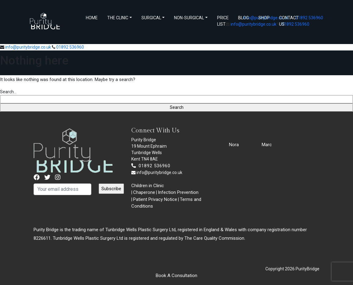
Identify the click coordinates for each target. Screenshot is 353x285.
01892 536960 (309, 17)
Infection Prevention (178, 192)
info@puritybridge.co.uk (28, 47)
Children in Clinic (147, 185)
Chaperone (144, 192)
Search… (8, 91)
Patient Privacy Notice (155, 199)
